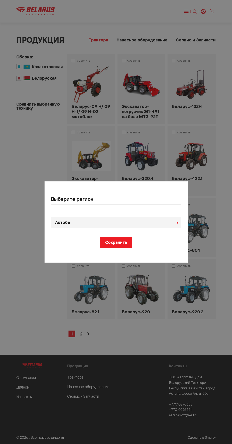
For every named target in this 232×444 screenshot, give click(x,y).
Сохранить (116, 242)
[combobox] (116, 222)
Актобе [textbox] (63, 222)
